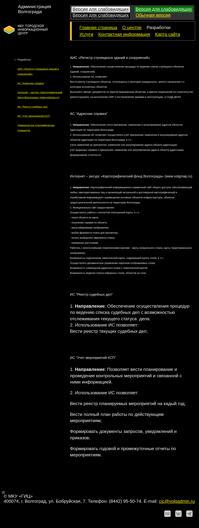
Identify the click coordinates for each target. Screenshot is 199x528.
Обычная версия (153, 15)
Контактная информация (124, 34)
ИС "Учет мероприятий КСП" (34, 116)
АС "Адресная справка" (31, 83)
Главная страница (98, 27)
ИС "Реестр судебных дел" (33, 106)
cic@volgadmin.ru (177, 501)
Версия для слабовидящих (101, 9)
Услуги (86, 34)
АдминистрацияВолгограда (34, 9)
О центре (132, 27)
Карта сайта (167, 34)
